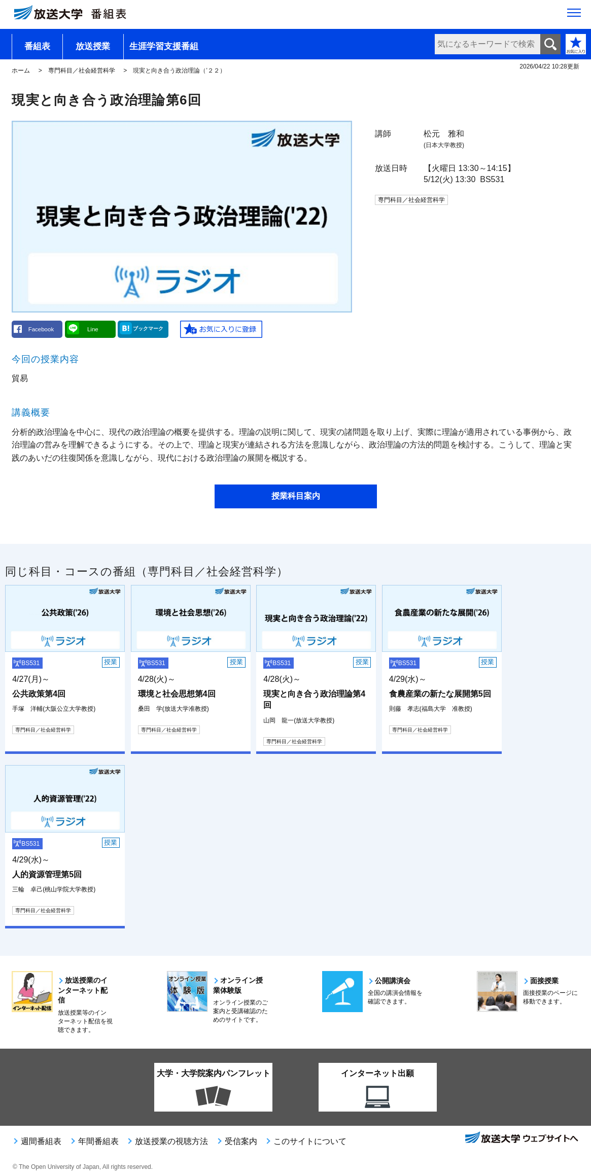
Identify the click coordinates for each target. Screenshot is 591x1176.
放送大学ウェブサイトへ (521, 1138)
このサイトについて (309, 1141)
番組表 (37, 46)
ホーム (21, 70)
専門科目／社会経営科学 (81, 70)
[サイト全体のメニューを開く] (574, 15)
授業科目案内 (295, 496)
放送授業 (93, 46)
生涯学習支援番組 (163, 46)
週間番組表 (41, 1141)
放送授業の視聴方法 (171, 1141)
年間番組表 (98, 1141)
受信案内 (241, 1141)
